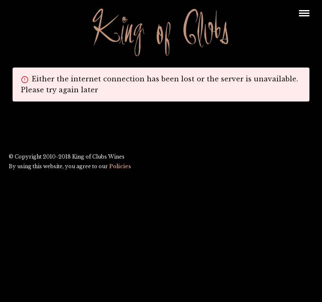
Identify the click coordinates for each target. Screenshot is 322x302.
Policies (120, 167)
